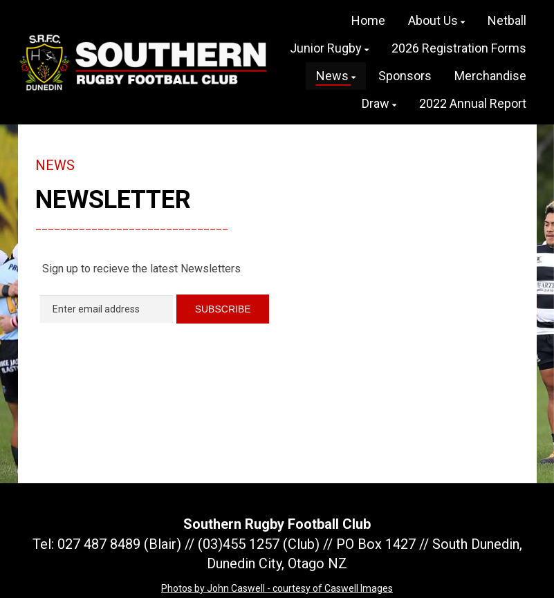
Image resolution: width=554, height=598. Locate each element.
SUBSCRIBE (223, 309)
